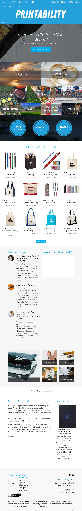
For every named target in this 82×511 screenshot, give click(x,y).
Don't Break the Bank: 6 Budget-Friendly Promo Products (27, 258)
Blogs (10, 486)
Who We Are (13, 2)
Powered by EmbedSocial (41, 391)
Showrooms (23, 485)
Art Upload (23, 488)
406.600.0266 (69, 490)
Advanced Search (23, 481)
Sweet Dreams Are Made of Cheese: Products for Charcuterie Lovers (28, 315)
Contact (22, 2)
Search (54, 2)
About (10, 480)
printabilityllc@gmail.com (64, 492)
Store (18, 6)
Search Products (8, 6)
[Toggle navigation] (3, 22)
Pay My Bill (30, 2)
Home (4, 2)
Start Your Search (41, 49)
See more (41, 241)
